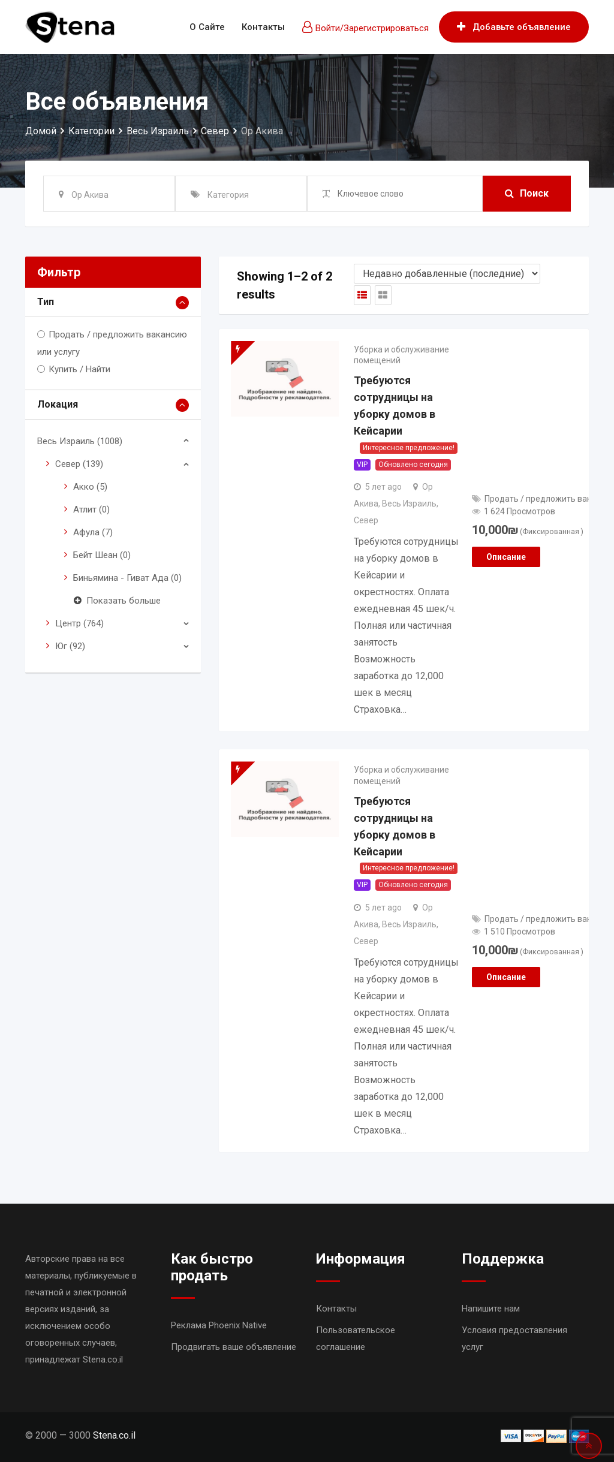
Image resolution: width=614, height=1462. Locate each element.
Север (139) (79, 464)
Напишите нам (491, 1308)
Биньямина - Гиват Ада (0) (127, 577)
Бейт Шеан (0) (102, 555)
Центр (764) (79, 623)
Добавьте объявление (514, 27)
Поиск (527, 193)
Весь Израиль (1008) (79, 441)
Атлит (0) (91, 509)
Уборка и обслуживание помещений (401, 355)
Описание (506, 557)
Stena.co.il (114, 1435)
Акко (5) (90, 486)
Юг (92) (70, 646)
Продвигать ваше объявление (233, 1347)
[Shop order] (447, 274)
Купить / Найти (79, 369)
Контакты (263, 27)
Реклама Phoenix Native (219, 1325)
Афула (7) (93, 532)
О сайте (207, 27)
